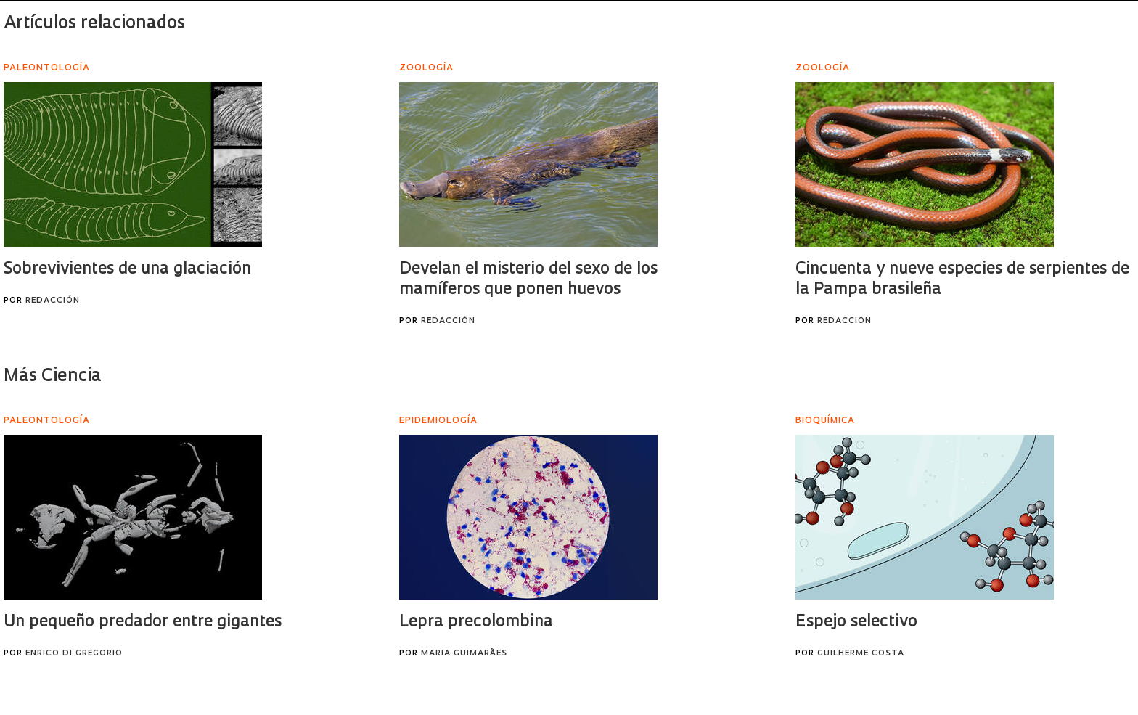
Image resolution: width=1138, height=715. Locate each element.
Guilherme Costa (860, 654)
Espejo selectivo (856, 622)
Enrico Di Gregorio (74, 654)
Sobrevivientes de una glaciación (127, 269)
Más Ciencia (53, 376)
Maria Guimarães (464, 654)
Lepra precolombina (476, 622)
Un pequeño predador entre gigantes (143, 622)
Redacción (52, 301)
